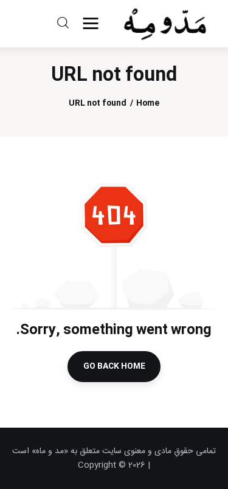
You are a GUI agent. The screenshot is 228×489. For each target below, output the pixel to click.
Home (147, 103)
